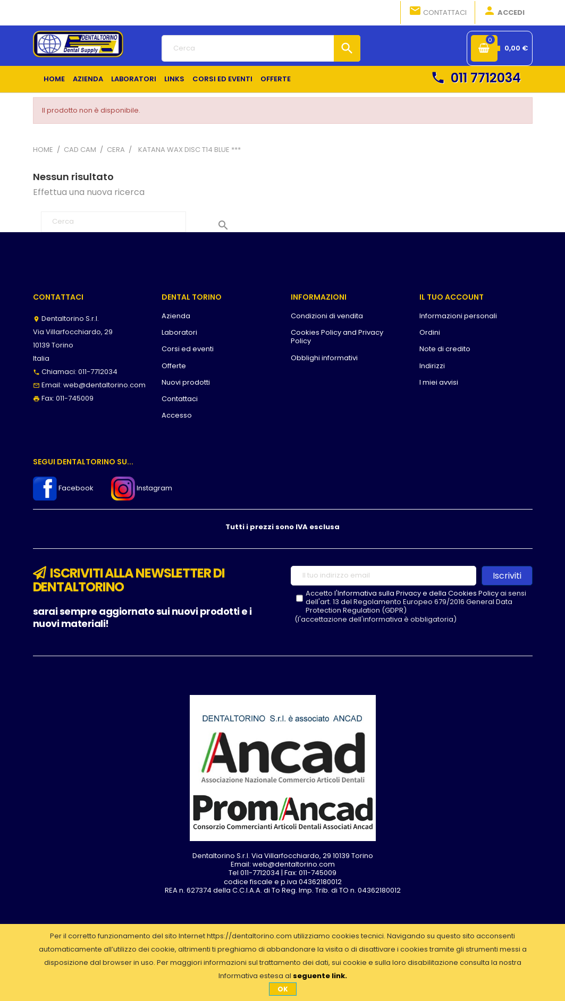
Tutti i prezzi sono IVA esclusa (282, 527)
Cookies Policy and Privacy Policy (337, 336)
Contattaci (438, 11)
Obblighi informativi (324, 358)
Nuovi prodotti (186, 382)
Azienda (176, 316)
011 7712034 (476, 78)
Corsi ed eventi (188, 349)
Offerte (174, 366)
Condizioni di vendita (327, 316)
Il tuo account (451, 297)
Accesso (177, 415)
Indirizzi (432, 366)
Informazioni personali (458, 316)
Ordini (429, 332)
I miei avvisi (438, 382)
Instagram (141, 488)
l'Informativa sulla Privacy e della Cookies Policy (416, 593)
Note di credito (444, 349)
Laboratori (179, 332)
